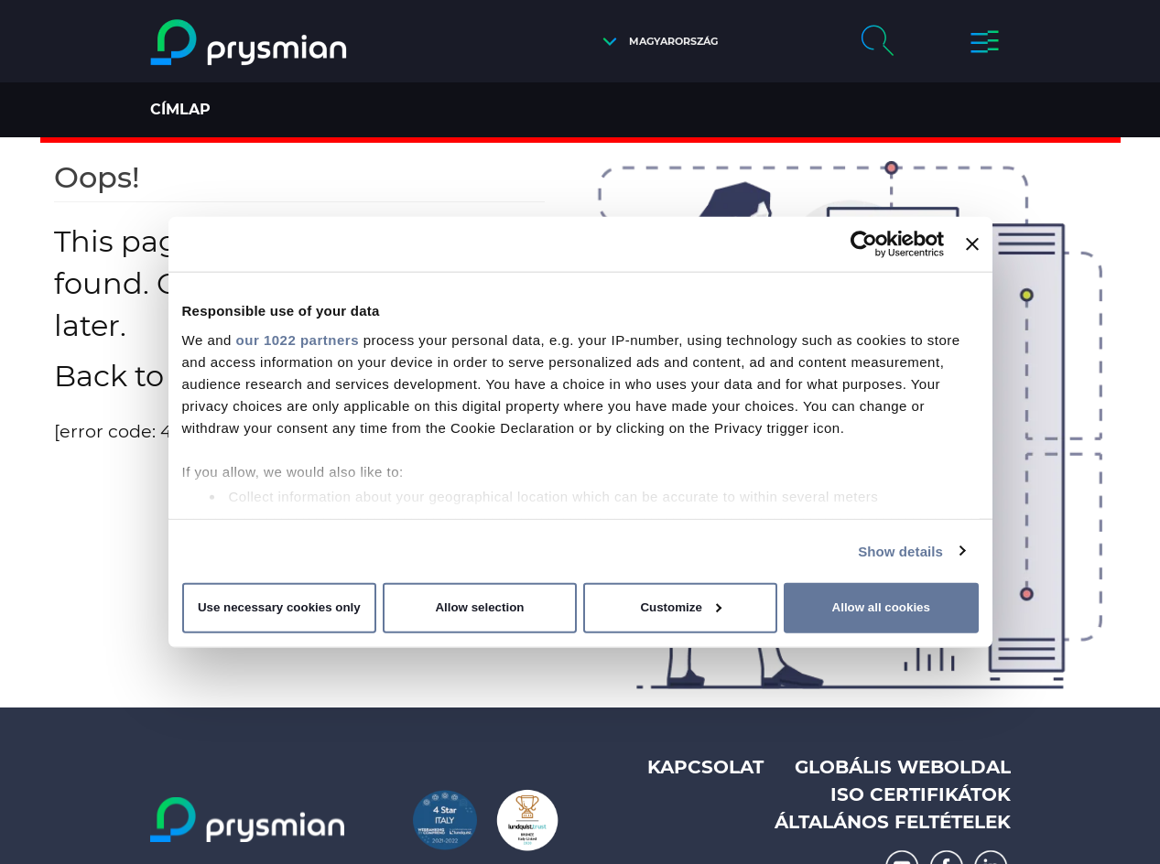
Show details (900, 550)
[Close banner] (972, 244)
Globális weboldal (903, 767)
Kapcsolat (705, 767)
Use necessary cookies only (279, 607)
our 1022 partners (297, 339)
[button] (655, 42)
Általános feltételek (893, 822)
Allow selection (479, 607)
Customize (680, 607)
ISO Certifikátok (920, 794)
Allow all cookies (881, 607)
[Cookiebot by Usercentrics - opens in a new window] (864, 244)
